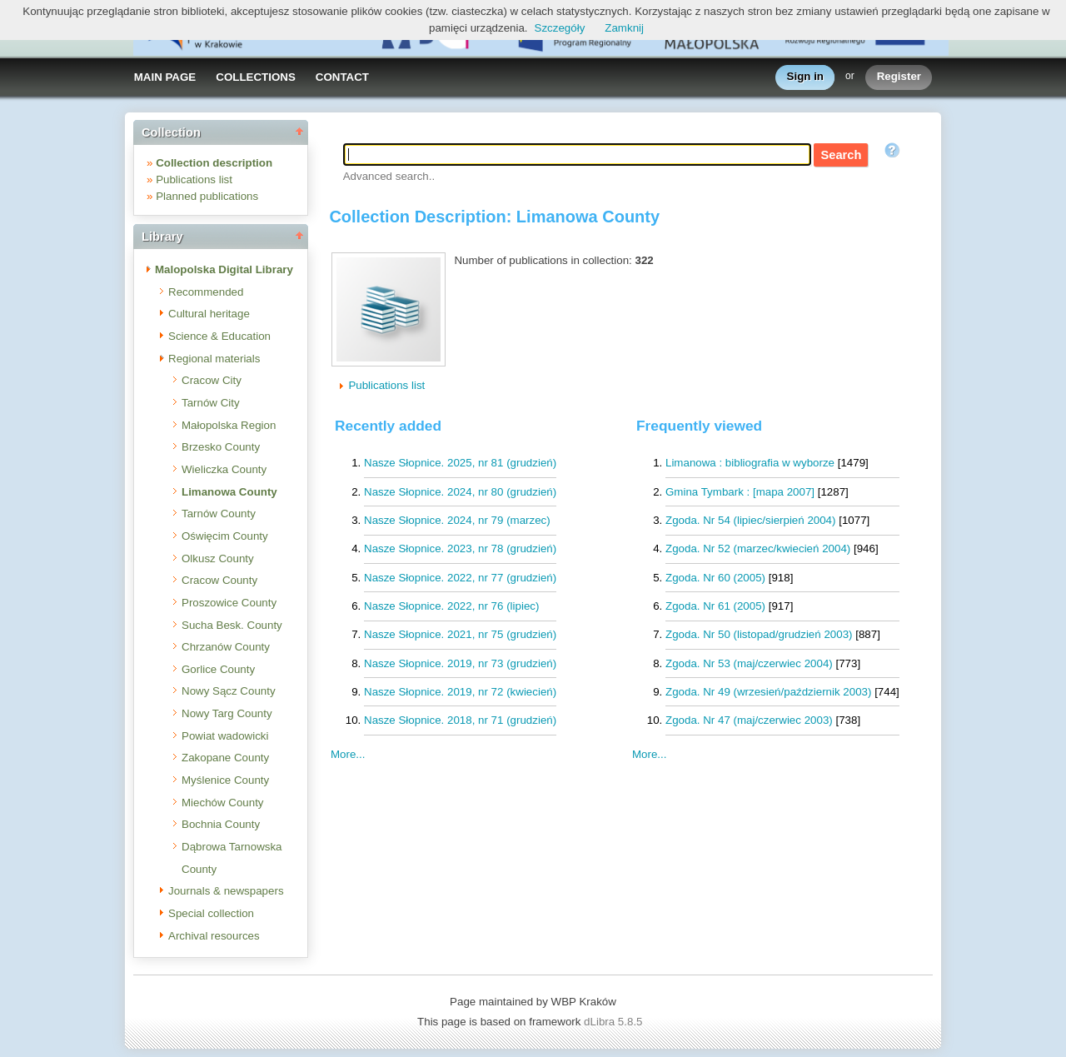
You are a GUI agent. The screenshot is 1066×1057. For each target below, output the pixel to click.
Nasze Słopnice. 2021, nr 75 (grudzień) (460, 634)
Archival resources (214, 936)
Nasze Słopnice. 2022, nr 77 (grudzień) (460, 577)
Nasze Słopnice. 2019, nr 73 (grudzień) (460, 663)
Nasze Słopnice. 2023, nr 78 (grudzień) (460, 548)
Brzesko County (221, 447)
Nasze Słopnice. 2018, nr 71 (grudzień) (460, 720)
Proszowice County (229, 602)
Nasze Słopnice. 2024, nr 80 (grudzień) (460, 492)
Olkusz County (218, 558)
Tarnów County (219, 513)
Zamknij (624, 28)
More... (649, 754)
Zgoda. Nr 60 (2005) (715, 577)
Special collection (211, 913)
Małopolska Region (229, 425)
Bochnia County (221, 824)
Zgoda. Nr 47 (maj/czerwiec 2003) (749, 720)
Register (899, 77)
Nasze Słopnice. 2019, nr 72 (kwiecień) (460, 692)
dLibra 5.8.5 (614, 1021)
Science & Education (219, 336)
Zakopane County (225, 757)
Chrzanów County (226, 647)
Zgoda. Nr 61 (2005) (715, 606)
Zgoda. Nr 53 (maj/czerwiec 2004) (749, 663)
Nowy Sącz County (229, 691)
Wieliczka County (224, 469)
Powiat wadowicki (225, 736)
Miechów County (223, 802)
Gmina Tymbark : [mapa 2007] (739, 492)
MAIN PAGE (165, 77)
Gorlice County (218, 669)
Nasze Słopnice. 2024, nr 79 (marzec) (457, 520)
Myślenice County (225, 780)
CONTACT (342, 77)
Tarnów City (211, 402)
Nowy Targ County (227, 713)
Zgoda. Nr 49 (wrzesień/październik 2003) (768, 692)
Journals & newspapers (226, 891)
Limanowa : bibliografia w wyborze (749, 462)
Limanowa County (229, 492)
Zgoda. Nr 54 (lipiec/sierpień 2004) (750, 520)
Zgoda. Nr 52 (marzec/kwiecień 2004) (757, 548)
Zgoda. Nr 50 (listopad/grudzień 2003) (759, 634)
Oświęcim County (225, 536)
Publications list (194, 179)
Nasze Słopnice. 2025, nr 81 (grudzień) (460, 462)
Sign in (805, 77)
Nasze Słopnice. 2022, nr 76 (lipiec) (451, 606)
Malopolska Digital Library (224, 269)
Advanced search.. (389, 176)
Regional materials (214, 358)
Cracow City (212, 380)
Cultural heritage (209, 313)
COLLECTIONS (256, 77)
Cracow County (219, 580)
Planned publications (207, 196)
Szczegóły (560, 28)
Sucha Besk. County (232, 625)
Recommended (205, 292)
